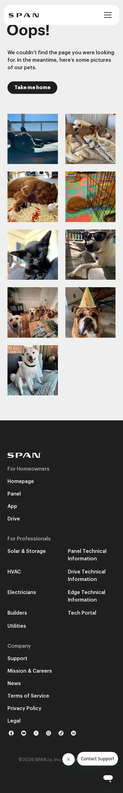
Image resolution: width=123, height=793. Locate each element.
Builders (17, 613)
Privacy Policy (24, 708)
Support (17, 658)
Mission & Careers (29, 671)
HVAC (14, 571)
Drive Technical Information (87, 575)
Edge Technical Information (86, 596)
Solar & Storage (26, 551)
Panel (14, 493)
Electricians (21, 592)
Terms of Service (28, 696)
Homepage (20, 481)
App (12, 506)
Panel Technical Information (87, 555)
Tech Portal (82, 613)
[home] (24, 14)
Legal (14, 720)
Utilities (16, 626)
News (14, 683)
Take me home (32, 87)
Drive (13, 518)
